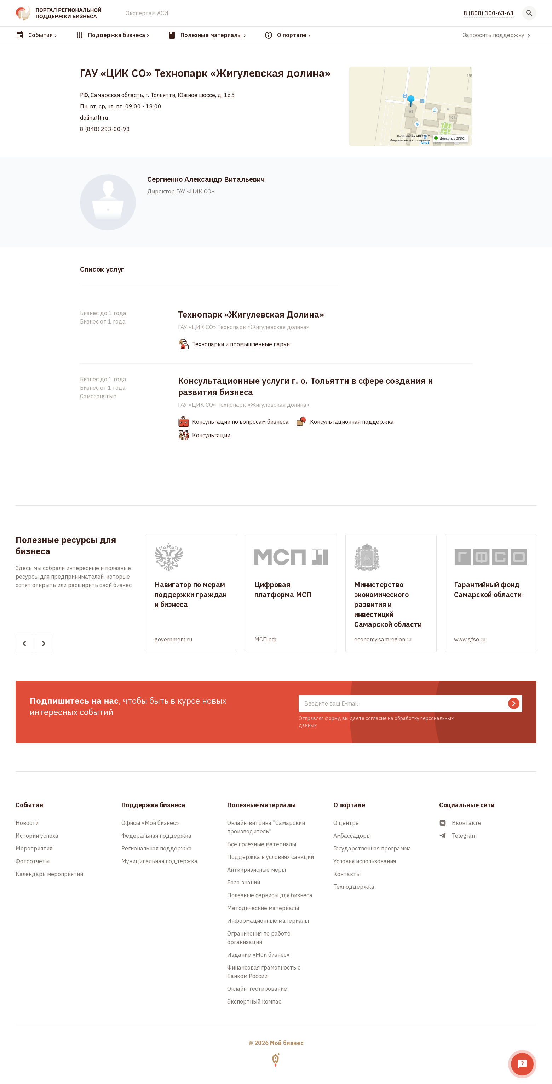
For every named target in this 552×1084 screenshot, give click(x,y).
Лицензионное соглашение (410, 140)
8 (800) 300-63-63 (489, 13)
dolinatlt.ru (94, 117)
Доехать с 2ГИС (452, 138)
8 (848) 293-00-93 (105, 129)
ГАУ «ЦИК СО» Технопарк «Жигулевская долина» (243, 327)
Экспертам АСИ (147, 13)
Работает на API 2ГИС (413, 136)
